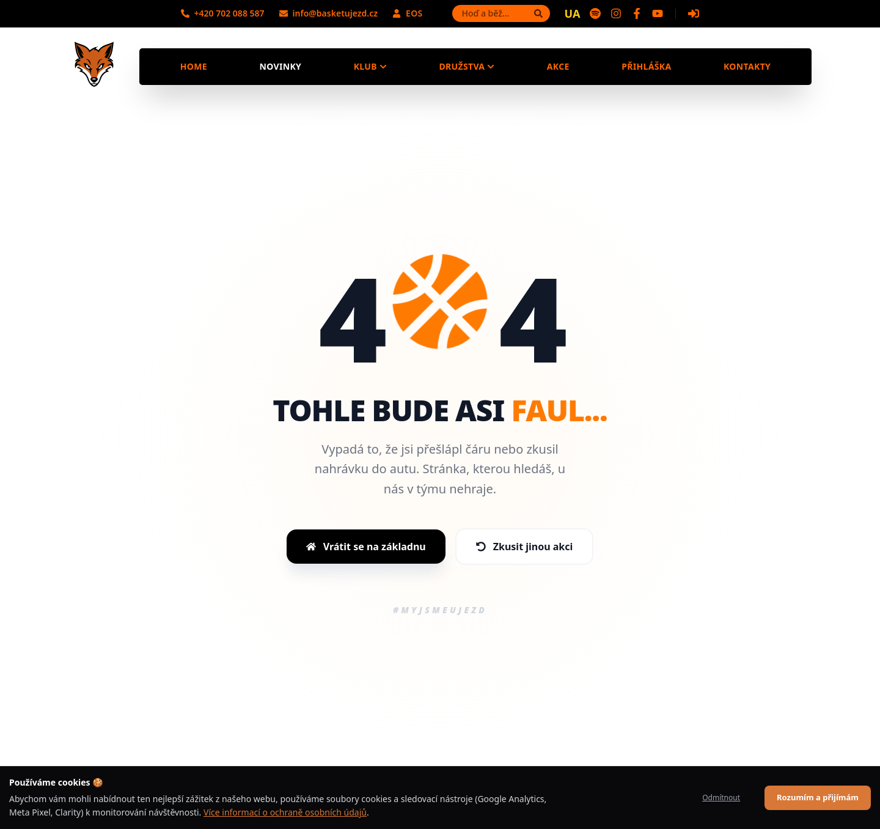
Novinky (280, 66)
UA (573, 13)
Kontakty (747, 66)
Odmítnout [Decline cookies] (721, 797)
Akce (558, 66)
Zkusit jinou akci (524, 546)
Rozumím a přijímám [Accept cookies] (818, 797)
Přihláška (646, 66)
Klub (370, 66)
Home (193, 66)
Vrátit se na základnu (366, 546)
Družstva (466, 66)
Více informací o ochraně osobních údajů (285, 812)
